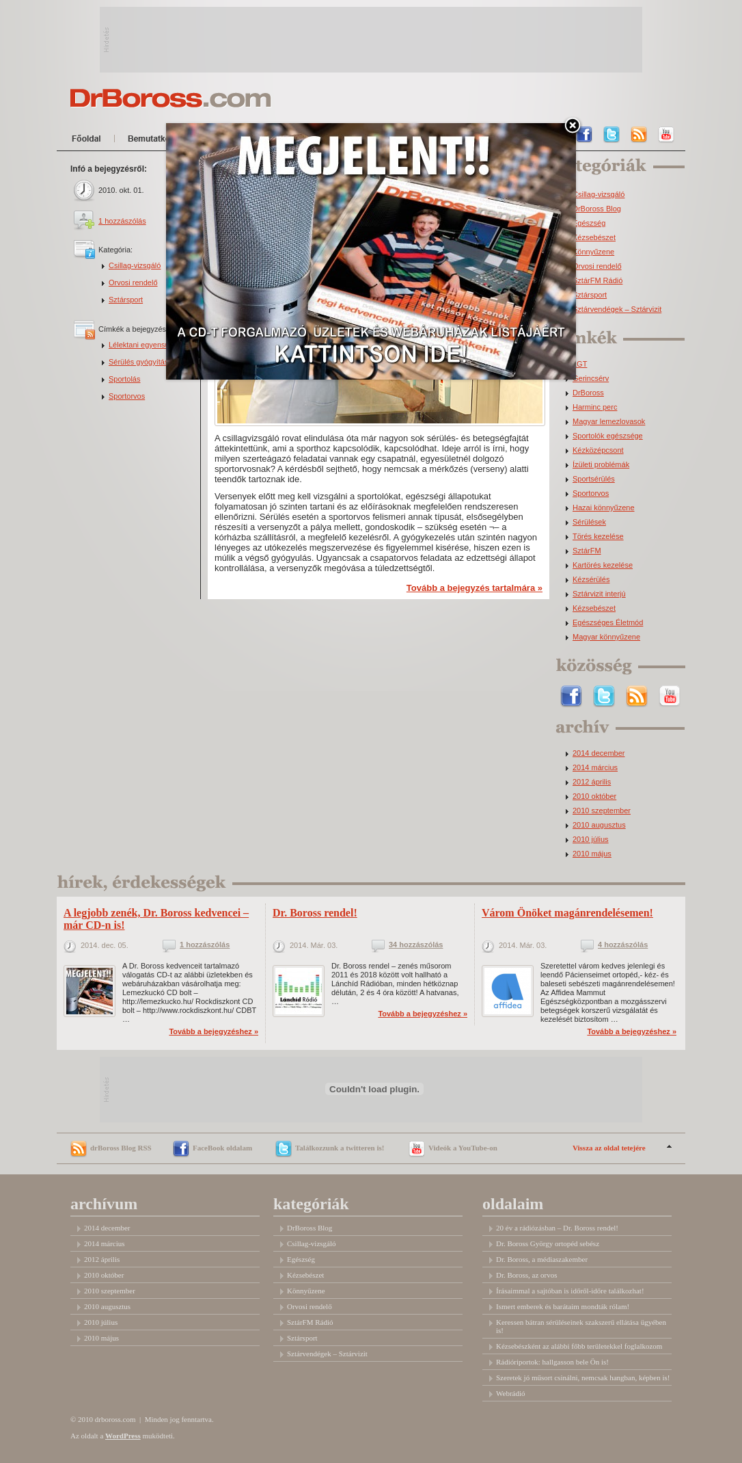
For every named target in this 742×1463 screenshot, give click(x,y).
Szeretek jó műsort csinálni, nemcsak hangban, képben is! (583, 1377)
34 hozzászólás (416, 945)
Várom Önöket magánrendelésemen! (567, 913)
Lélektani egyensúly (142, 345)
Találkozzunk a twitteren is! (339, 1148)
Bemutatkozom (162, 141)
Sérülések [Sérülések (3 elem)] (589, 522)
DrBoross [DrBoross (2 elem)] (588, 393)
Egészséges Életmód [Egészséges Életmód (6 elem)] (608, 623)
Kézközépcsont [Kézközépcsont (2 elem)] (598, 450)
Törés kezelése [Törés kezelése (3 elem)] (598, 536)
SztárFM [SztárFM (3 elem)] (587, 551)
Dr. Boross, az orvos (527, 1275)
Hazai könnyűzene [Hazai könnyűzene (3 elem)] (604, 508)
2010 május (592, 854)
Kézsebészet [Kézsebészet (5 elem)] (594, 608)
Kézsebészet (594, 237)
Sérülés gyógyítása (141, 362)
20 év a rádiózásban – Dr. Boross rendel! (557, 1228)
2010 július (591, 839)
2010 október (594, 796)
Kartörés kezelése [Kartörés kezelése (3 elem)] (603, 565)
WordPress (123, 1436)
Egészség (589, 223)
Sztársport (126, 299)
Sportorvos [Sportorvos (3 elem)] (591, 493)
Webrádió (510, 1393)
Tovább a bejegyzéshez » (213, 1031)
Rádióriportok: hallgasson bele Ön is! (552, 1362)
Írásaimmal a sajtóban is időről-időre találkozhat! (570, 1291)
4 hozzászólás (623, 945)
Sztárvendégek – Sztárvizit (617, 309)
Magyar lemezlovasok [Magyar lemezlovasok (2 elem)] (609, 421)
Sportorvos (127, 396)
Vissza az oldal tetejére (609, 1148)
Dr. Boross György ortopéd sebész (547, 1243)
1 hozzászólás (122, 221)
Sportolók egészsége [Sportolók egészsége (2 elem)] (608, 436)
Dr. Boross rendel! (315, 913)
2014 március (595, 768)
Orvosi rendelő (133, 282)
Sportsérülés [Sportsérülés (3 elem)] (594, 479)
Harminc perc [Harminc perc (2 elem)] (595, 407)
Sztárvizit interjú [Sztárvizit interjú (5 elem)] (599, 594)
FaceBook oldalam (222, 1148)
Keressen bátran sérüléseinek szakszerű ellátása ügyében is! (581, 1326)
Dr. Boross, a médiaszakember (542, 1259)
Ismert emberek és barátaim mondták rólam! (562, 1306)
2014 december (598, 753)
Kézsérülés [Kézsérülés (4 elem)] (591, 579)
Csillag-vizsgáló (135, 265)
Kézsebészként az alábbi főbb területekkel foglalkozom (579, 1346)
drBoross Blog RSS (121, 1148)
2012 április (592, 782)
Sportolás (124, 379)
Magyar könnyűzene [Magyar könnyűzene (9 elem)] (606, 637)
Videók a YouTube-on (462, 1148)
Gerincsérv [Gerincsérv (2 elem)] (591, 378)
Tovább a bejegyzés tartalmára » (474, 587)
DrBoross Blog (597, 209)
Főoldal (89, 141)
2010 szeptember (602, 811)
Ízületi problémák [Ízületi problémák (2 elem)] (601, 465)
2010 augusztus (599, 825)
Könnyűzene (593, 252)
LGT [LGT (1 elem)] (580, 364)
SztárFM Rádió (597, 281)
